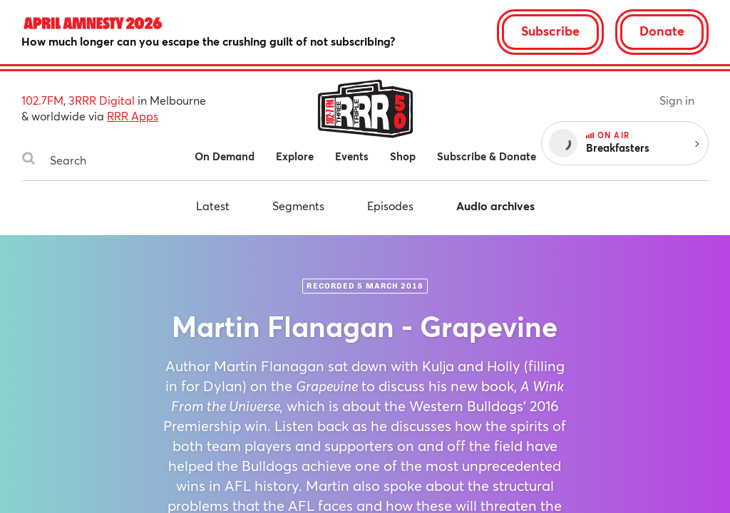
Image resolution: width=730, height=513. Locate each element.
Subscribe (550, 30)
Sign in (676, 100)
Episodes (390, 205)
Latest (213, 205)
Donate (661, 30)
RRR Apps (132, 115)
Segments (298, 205)
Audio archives (495, 205)
